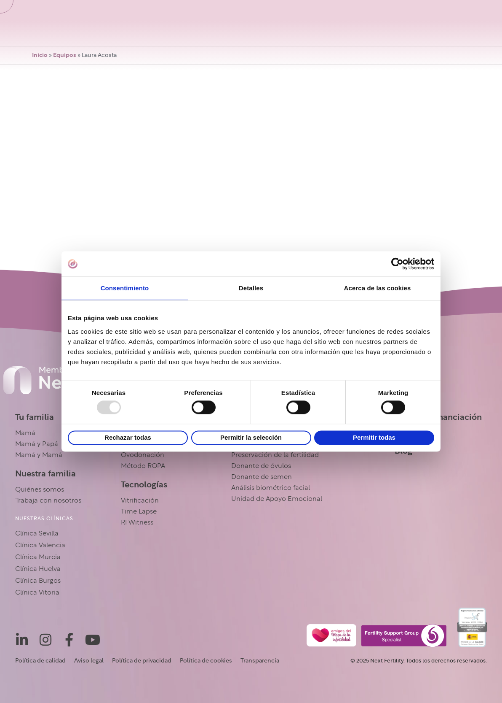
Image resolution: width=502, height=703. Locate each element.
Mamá (25, 433)
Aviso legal (89, 661)
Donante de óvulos (261, 466)
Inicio (40, 55)
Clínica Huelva (38, 569)
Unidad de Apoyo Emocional (276, 499)
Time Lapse (139, 511)
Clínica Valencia (40, 545)
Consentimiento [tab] (125, 288)
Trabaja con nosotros (48, 501)
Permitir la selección (251, 437)
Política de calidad (40, 661)
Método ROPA (143, 466)
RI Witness (137, 522)
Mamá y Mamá (38, 455)
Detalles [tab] (251, 288)
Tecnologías (144, 485)
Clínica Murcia (38, 557)
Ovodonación (142, 455)
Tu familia (34, 417)
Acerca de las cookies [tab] (377, 288)
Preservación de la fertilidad (275, 455)
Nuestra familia (45, 474)
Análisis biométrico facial (270, 488)
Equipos (64, 55)
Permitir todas (374, 437)
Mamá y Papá (36, 444)
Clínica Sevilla (37, 533)
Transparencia (259, 661)
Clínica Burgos (38, 581)
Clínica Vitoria (37, 592)
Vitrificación (140, 501)
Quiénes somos (39, 490)
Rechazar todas (127, 437)
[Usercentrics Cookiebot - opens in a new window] (397, 263)
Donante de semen (261, 477)
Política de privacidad (141, 661)
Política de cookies (206, 661)
